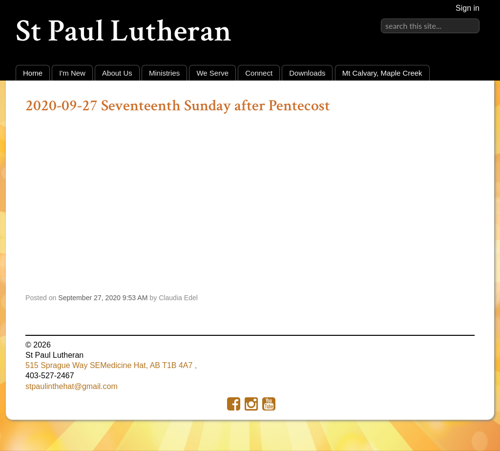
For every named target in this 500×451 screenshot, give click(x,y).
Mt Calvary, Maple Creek (382, 73)
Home (32, 73)
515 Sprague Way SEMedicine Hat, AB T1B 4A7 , (111, 365)
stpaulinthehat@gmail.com (71, 386)
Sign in (467, 8)
